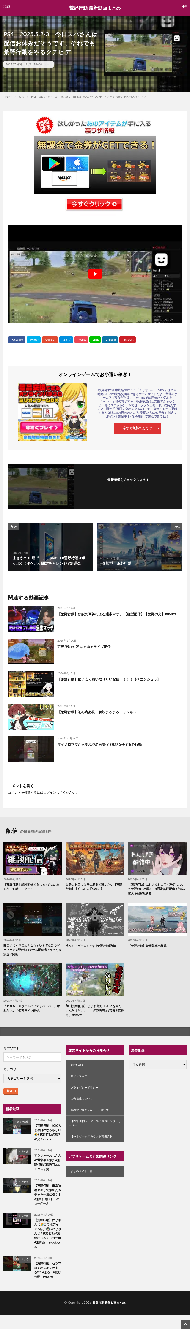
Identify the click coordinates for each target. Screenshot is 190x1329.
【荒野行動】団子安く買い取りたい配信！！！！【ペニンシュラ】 (112, 679)
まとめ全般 (22, 1124)
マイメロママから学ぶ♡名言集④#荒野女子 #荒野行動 (102, 744)
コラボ (25, 1228)
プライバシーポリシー (87, 1092)
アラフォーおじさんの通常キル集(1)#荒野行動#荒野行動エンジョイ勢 (47, 1167)
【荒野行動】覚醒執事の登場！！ (152, 947)
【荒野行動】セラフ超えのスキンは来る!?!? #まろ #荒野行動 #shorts (47, 1286)
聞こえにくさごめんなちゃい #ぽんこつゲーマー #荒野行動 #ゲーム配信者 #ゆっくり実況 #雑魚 (32, 951)
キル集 (25, 1155)
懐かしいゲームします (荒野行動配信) (92, 947)
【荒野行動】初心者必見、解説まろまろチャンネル (99, 712)
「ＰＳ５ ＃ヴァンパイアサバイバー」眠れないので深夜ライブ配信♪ (32, 1010)
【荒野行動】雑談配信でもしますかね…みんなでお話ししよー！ (32, 887)
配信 (28, 64)
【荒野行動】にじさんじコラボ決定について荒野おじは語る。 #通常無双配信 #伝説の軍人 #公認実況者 (157, 889)
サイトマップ (80, 1080)
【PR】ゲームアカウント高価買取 (95, 1145)
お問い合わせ (80, 1069)
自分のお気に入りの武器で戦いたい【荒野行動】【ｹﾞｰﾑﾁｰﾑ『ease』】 (94, 887)
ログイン (49, 792)
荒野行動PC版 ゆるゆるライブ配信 (85, 646)
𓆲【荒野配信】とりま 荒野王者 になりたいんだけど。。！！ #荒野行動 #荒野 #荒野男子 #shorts (94, 1013)
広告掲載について (83, 1104)
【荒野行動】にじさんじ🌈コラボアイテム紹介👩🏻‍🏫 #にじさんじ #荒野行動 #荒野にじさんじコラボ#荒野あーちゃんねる (47, 1247)
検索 (9, 1094)
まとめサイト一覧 (83, 1180)
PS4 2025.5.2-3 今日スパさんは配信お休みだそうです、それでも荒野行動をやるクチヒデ (88, 97)
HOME (7, 97)
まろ (26, 1273)
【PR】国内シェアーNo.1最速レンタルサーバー (94, 1130)
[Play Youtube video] (95, 274)
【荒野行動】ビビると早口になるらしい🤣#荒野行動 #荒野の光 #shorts (47, 1136)
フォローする (128, 486)
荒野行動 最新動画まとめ (95, 8)
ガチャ (25, 1187)
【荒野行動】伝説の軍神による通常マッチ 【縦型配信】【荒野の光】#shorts (114, 616)
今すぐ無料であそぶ (137, 429)
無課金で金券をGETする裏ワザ (93, 1116)
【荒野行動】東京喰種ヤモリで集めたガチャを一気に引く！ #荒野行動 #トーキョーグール (47, 1204)
